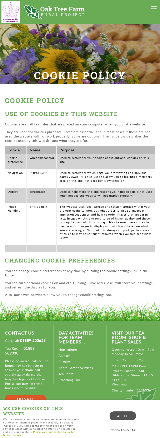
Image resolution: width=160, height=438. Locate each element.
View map (119, 384)
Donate (25, 399)
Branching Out (69, 380)
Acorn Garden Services (76, 368)
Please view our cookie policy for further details (39, 433)
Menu (153, 6)
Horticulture (68, 349)
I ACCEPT (122, 415)
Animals (64, 355)
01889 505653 (33, 340)
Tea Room (66, 374)
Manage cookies (123, 429)
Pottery (64, 361)
